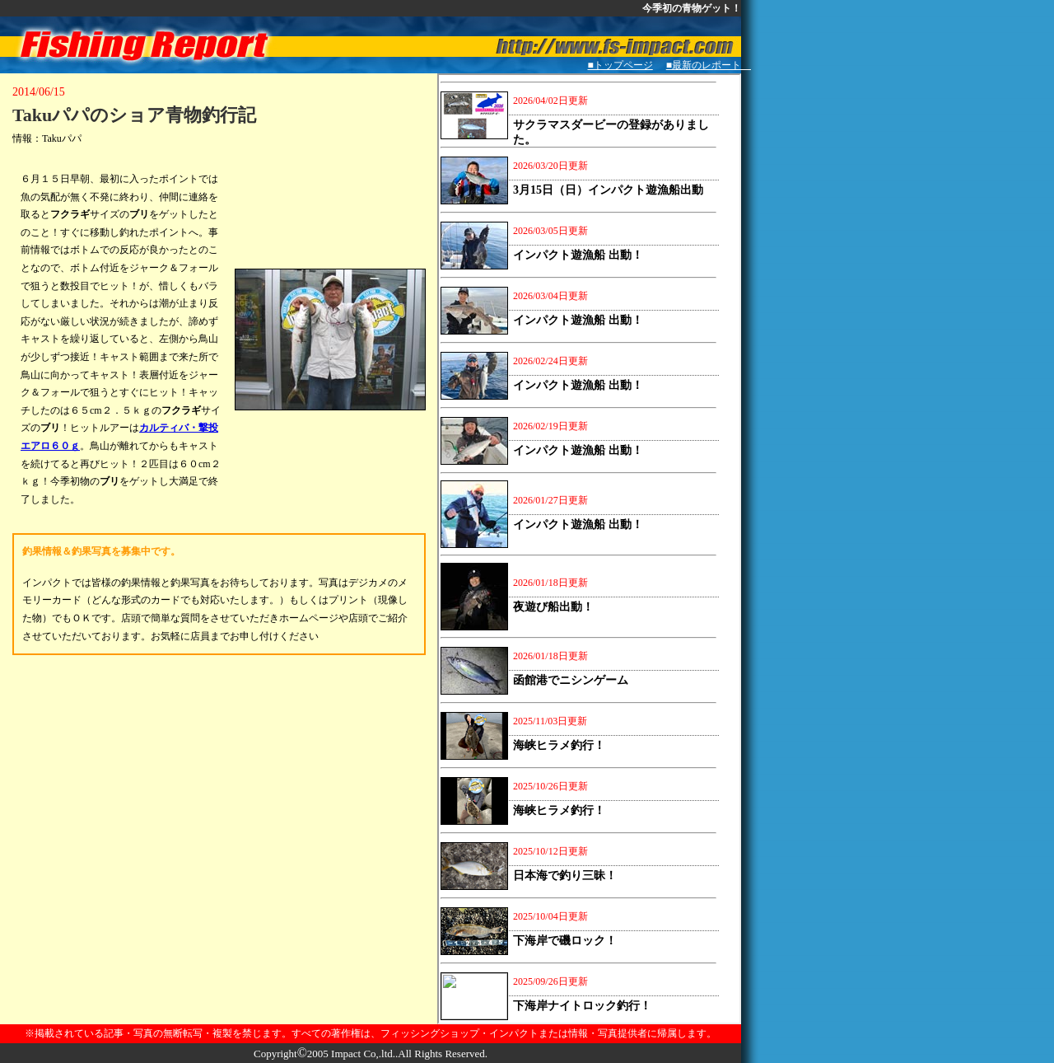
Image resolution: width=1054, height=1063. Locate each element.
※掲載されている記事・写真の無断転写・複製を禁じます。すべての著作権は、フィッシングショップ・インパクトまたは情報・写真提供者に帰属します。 (370, 1033)
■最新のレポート (708, 65)
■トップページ (620, 65)
